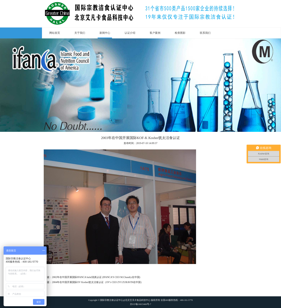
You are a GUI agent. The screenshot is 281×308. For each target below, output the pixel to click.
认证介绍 (130, 32)
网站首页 (54, 32)
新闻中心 (104, 32)
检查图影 (180, 32)
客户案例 (155, 32)
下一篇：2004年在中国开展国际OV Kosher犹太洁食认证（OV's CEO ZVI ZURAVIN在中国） (92, 282)
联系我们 (205, 32)
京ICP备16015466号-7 (140, 302)
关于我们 (79, 32)
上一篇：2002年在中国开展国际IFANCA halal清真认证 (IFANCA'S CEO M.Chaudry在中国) (91, 277)
